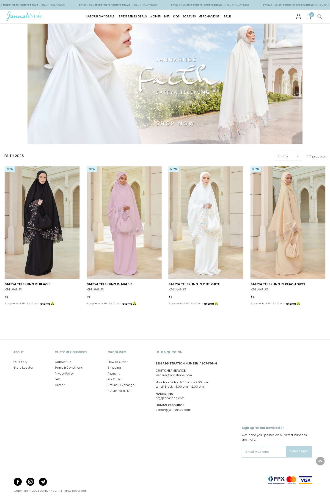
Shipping (114, 367)
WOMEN (155, 16)
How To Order (118, 362)
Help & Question (169, 352)
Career (60, 385)
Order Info (117, 352)
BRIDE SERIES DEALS (133, 16)
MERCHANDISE (209, 16)
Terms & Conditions (69, 367)
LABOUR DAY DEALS (100, 16)
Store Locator (23, 367)
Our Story (20, 362)
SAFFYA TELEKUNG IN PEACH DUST (277, 284)
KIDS (176, 16)
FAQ (57, 379)
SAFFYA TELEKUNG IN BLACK (27, 284)
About (18, 352)
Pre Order (115, 379)
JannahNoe (48, 490)
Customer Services (71, 352)
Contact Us (63, 362)
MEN (167, 16)
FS (6, 296)
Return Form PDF (119, 390)
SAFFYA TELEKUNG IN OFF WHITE (194, 284)
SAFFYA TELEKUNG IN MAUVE (109, 284)
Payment (114, 373)
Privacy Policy (64, 373)
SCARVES (189, 16)
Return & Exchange (121, 385)
